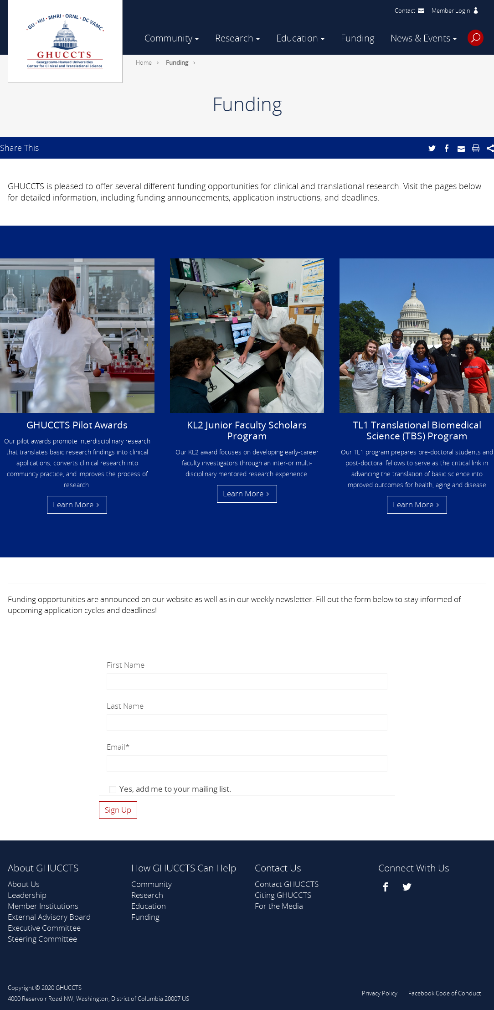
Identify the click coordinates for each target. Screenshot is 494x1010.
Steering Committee (42, 938)
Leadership (27, 895)
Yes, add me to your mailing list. (175, 788)
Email (118, 747)
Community (168, 38)
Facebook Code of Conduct (444, 993)
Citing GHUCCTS (283, 895)
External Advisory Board (49, 917)
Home (144, 62)
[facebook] (386, 887)
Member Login (451, 10)
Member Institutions (43, 906)
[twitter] (408, 887)
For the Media (279, 906)
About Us (24, 884)
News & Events (420, 38)
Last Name (125, 706)
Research (234, 38)
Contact (405, 10)
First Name (125, 665)
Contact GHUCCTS (287, 884)
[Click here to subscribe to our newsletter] (118, 810)
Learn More (73, 504)
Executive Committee (44, 927)
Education (297, 38)
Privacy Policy (379, 993)
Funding (357, 38)
